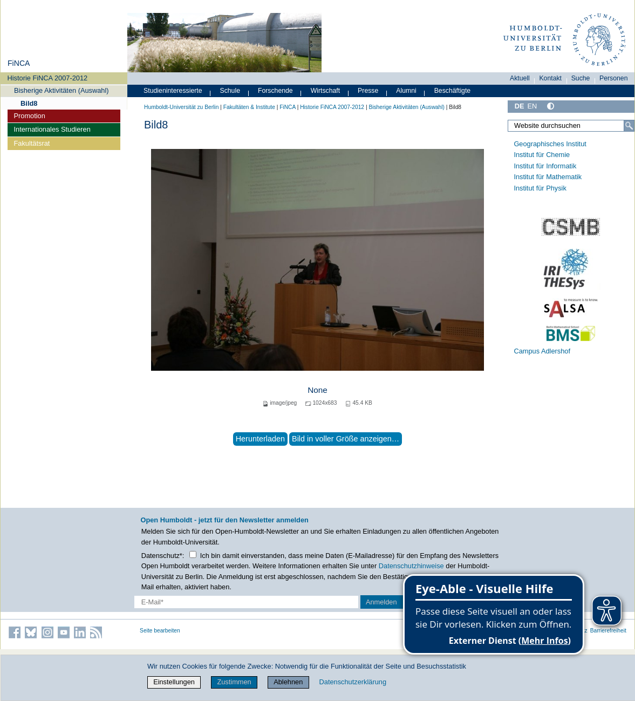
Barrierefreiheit (608, 631)
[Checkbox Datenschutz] (192, 554)
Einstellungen (174, 682)
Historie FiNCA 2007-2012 (48, 78)
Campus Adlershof (542, 351)
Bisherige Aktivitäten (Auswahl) (61, 90)
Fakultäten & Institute (249, 107)
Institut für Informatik (545, 166)
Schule (230, 90)
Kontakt (550, 78)
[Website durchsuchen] (571, 126)
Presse (368, 90)
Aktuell (520, 78)
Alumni (406, 90)
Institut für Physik (540, 188)
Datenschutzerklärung (352, 682)
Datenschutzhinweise (411, 566)
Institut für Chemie (542, 155)
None (317, 389)
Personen (613, 78)
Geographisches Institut (550, 144)
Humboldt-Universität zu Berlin (181, 107)
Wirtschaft (325, 90)
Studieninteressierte (173, 90)
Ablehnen (288, 682)
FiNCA (19, 63)
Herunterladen (260, 438)
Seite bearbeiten (160, 631)
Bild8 (29, 103)
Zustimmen (234, 682)
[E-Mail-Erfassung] (246, 602)
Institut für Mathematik (548, 177)
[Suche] (629, 126)
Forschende (275, 90)
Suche (580, 78)
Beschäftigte (452, 90)
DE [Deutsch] (519, 106)
